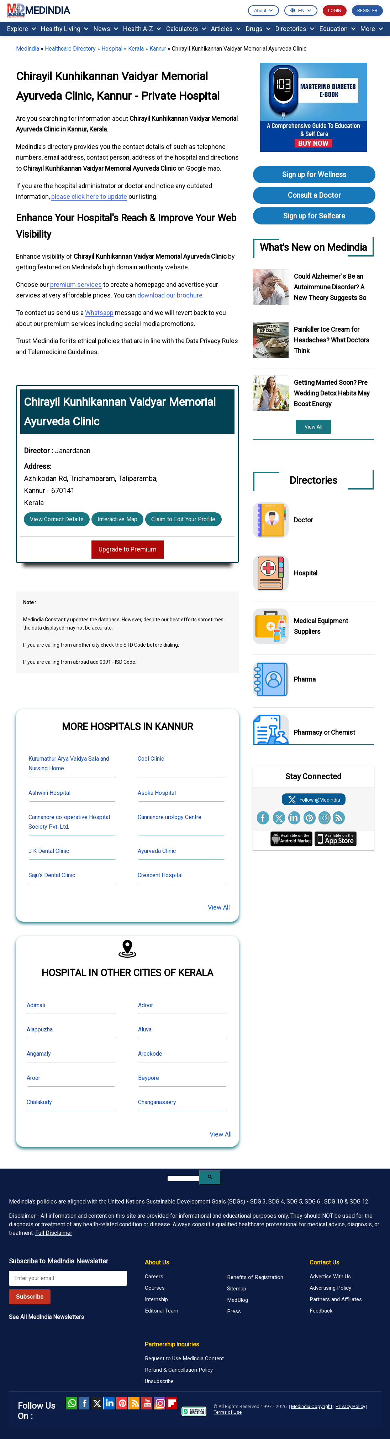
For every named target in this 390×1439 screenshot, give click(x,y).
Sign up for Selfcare (314, 216)
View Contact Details (57, 519)
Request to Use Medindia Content (184, 1358)
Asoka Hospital (157, 793)
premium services (76, 284)
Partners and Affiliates (336, 1299)
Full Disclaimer (53, 1233)
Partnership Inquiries (172, 1344)
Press (234, 1311)
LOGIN (334, 10)
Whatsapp (99, 312)
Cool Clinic (151, 758)
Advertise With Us (330, 1276)
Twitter (96, 1403)
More (371, 28)
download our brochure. (170, 295)
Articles (226, 28)
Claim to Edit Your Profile (183, 519)
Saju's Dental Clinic (51, 875)
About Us (157, 1262)
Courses (155, 1288)
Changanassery (157, 1102)
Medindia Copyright (311, 1406)
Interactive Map (118, 519)
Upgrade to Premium (128, 549)
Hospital (111, 48)
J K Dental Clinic (48, 851)
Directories (294, 28)
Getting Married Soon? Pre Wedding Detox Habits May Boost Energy (332, 393)
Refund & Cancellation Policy (179, 1370)
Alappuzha (40, 1029)
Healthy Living (64, 28)
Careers (154, 1276)
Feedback (321, 1311)
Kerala (136, 48)
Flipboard (171, 1403)
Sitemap (236, 1288)
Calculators (186, 28)
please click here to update (89, 196)
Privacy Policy (350, 1406)
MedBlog (237, 1300)
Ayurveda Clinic (157, 851)
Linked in (108, 1403)
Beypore (148, 1078)
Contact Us (324, 1262)
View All (219, 907)
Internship (156, 1299)
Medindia (27, 48)
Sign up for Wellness (314, 174)
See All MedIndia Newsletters (46, 1317)
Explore (21, 28)
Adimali (36, 1005)
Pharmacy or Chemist (324, 732)
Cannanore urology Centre (169, 817)
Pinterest (121, 1403)
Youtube (146, 1403)
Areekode (150, 1053)
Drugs (258, 28)
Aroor (33, 1078)
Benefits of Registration (255, 1277)
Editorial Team (161, 1311)
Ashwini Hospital (49, 793)
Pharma (305, 679)
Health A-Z (142, 28)
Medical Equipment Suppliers (321, 626)
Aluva (145, 1029)
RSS (133, 1403)
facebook (83, 1403)
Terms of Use (228, 1412)
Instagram (159, 1403)
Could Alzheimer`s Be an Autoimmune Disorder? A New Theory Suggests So (330, 287)
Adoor (145, 1005)
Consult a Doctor (314, 195)
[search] (183, 1178)
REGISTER (367, 10)
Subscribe (29, 1297)
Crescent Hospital (160, 875)
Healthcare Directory (70, 48)
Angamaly (39, 1053)
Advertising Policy (330, 1288)
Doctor (303, 520)
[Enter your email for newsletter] (68, 1278)
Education (337, 28)
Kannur (157, 48)
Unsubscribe (159, 1381)
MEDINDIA (38, 11)
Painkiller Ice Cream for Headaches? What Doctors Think (331, 340)
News (106, 28)
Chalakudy (39, 1102)
